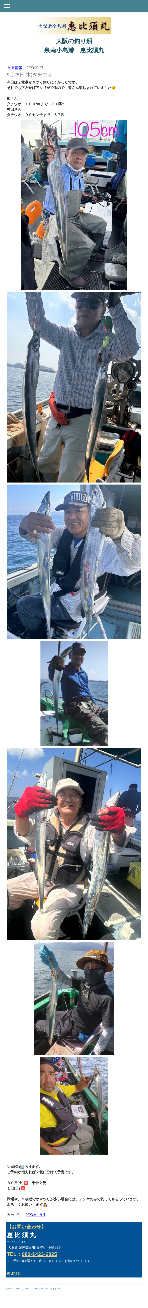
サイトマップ (56, 1288)
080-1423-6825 (39, 1254)
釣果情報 (15, 68)
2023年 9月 (35, 1215)
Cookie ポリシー (39, 1288)
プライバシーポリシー (17, 1288)
